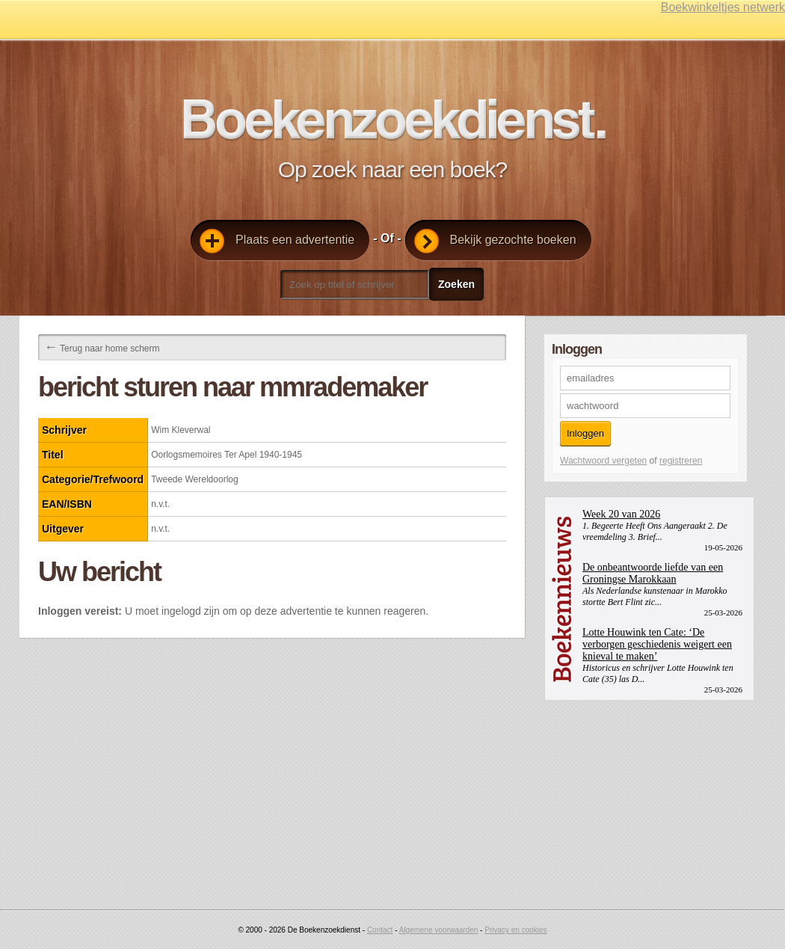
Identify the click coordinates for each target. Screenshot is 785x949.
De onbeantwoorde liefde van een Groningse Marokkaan (652, 573)
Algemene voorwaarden (438, 930)
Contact (379, 930)
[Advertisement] (656, 794)
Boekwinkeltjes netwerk (723, 7)
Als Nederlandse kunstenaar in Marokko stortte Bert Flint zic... (654, 596)
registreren (680, 460)
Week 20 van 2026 (621, 514)
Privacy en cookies (515, 930)
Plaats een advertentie (277, 241)
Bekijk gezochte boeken (495, 241)
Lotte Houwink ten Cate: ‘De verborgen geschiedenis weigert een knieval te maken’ (657, 644)
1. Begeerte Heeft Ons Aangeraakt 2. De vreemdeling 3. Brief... (654, 531)
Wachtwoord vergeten (603, 460)
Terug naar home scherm (102, 347)
